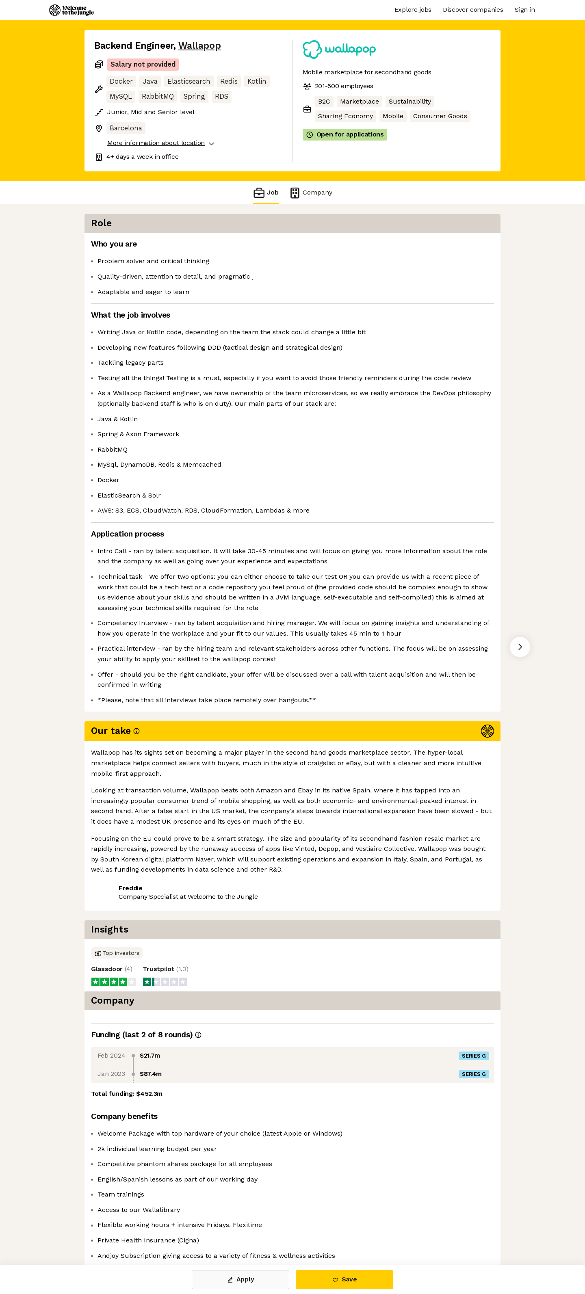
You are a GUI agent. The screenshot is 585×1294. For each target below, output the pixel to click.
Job (266, 192)
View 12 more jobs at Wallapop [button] (199, 929)
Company (310, 192)
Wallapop (199, 45)
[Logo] (71, 10)
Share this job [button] (116, 929)
